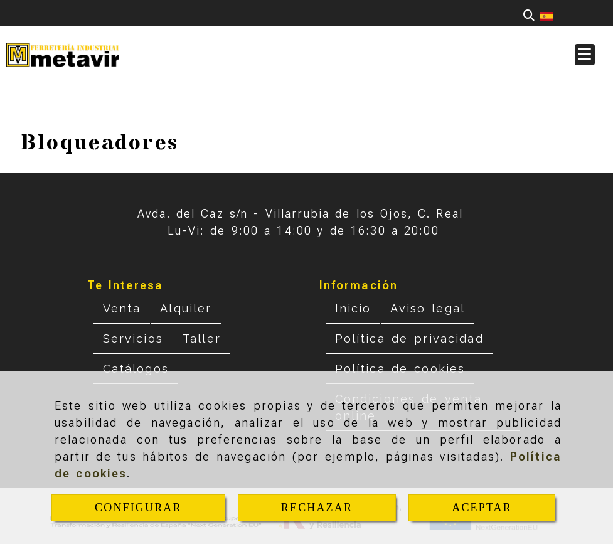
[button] (585, 54)
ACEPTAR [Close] (482, 507)
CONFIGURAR (138, 507)
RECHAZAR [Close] (317, 507)
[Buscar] (529, 15)
